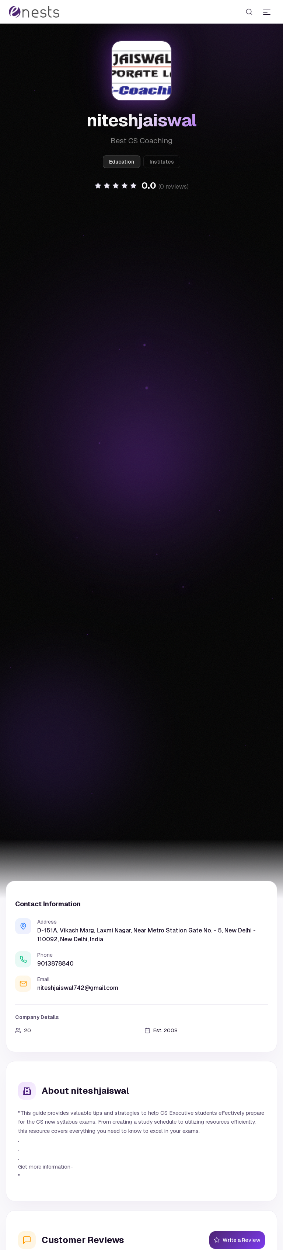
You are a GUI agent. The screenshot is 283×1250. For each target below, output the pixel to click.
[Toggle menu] (266, 11)
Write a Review (237, 1240)
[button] (141, 186)
